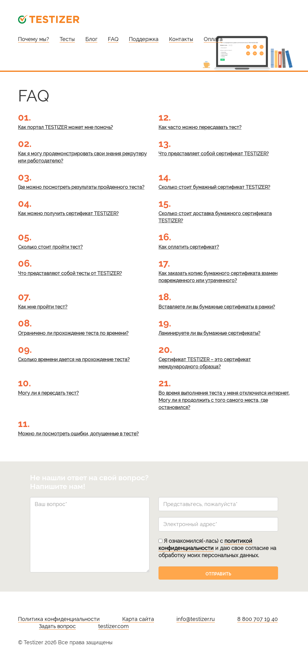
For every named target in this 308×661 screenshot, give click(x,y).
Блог (91, 39)
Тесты (67, 39)
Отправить (218, 574)
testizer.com (113, 626)
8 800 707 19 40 (257, 619)
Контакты (181, 39)
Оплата (213, 39)
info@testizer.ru (195, 619)
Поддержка (143, 39)
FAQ (113, 39)
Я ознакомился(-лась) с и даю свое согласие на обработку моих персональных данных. (217, 548)
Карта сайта (138, 619)
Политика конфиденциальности (59, 619)
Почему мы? (33, 39)
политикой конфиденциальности (205, 544)
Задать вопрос (57, 626)
